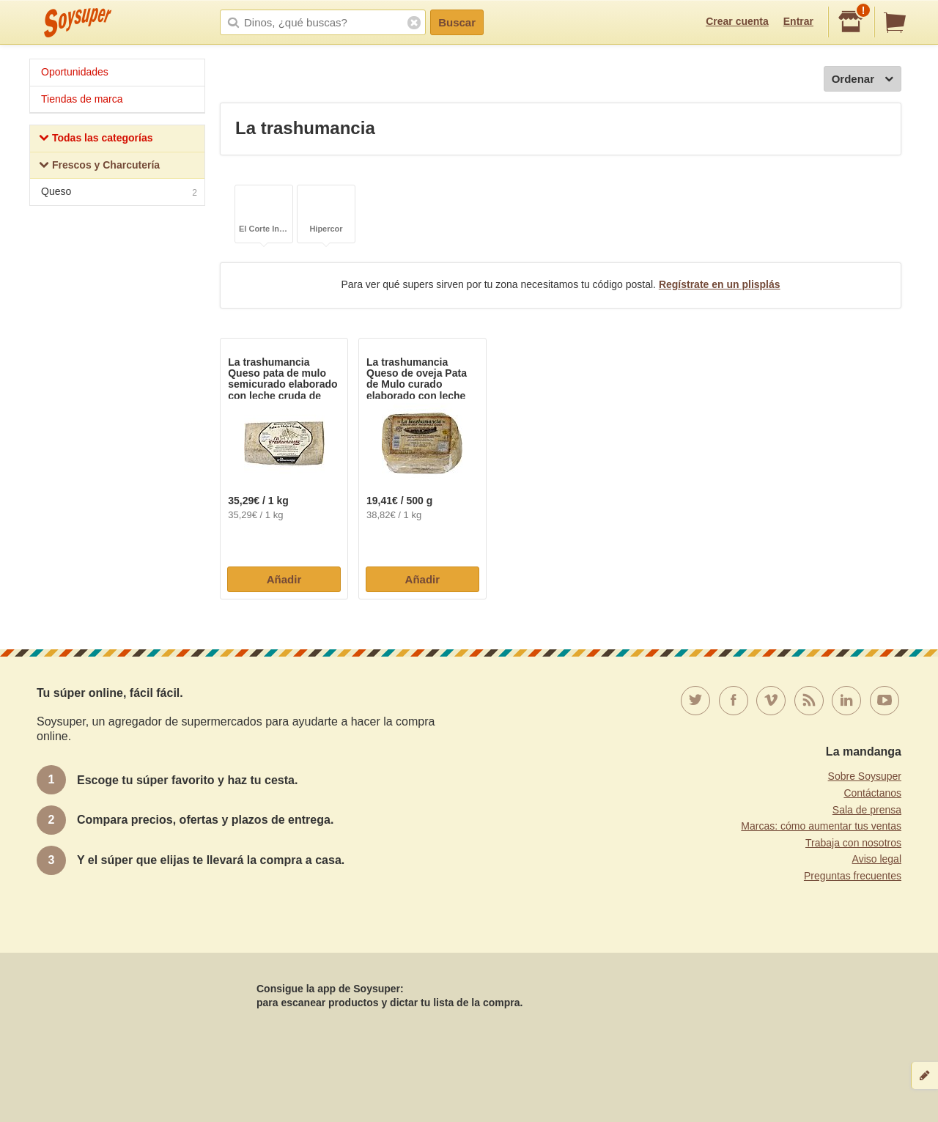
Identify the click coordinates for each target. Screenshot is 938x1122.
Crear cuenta (737, 21)
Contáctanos (872, 793)
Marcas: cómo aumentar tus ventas (821, 826)
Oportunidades (74, 72)
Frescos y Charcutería (99, 166)
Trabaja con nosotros (853, 843)
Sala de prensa (866, 810)
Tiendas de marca (82, 99)
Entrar (798, 21)
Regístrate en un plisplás (719, 284)
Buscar (457, 22)
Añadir (284, 579)
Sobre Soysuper (864, 776)
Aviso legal (876, 859)
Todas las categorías (95, 139)
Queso (119, 193)
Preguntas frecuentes (852, 876)
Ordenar (862, 79)
